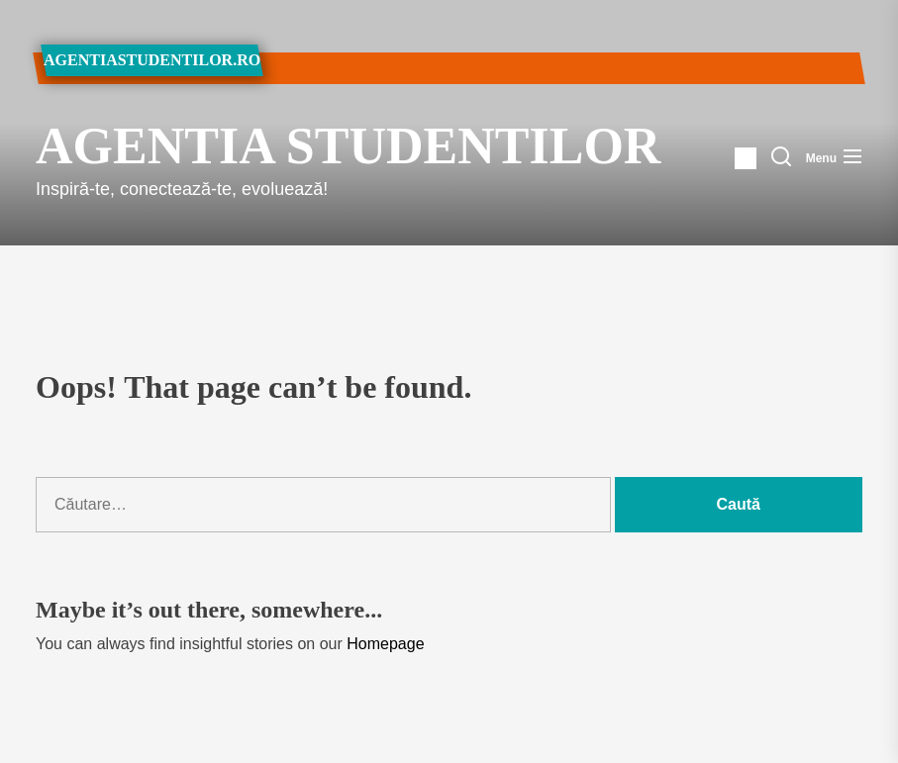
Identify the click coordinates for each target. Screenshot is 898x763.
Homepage (385, 643)
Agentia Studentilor (271, 146)
